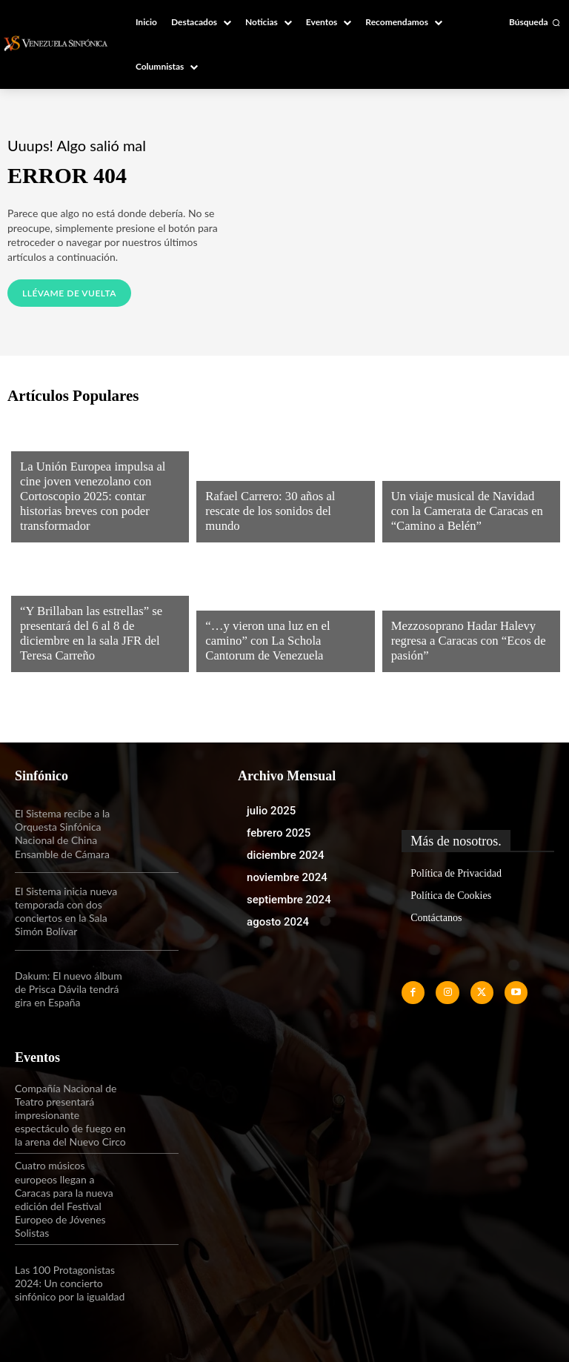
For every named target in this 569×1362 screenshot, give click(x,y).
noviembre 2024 (287, 877)
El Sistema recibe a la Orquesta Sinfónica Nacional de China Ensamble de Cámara (62, 833)
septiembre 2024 (289, 899)
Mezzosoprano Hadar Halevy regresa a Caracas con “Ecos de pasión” (460, 643)
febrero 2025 (278, 833)
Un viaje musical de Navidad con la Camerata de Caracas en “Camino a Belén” (470, 513)
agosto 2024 (278, 922)
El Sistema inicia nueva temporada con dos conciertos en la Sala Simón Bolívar (66, 911)
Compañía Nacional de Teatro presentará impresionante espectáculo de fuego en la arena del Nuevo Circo (70, 1115)
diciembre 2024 (286, 855)
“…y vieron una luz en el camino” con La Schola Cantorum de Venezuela (281, 643)
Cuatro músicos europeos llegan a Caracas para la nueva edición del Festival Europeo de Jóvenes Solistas (64, 1199)
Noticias (40, 461)
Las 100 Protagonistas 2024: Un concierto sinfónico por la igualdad (69, 1283)
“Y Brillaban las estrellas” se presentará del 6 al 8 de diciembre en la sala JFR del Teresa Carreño (95, 643)
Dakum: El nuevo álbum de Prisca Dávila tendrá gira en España (68, 989)
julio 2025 (271, 810)
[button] (534, 22)
